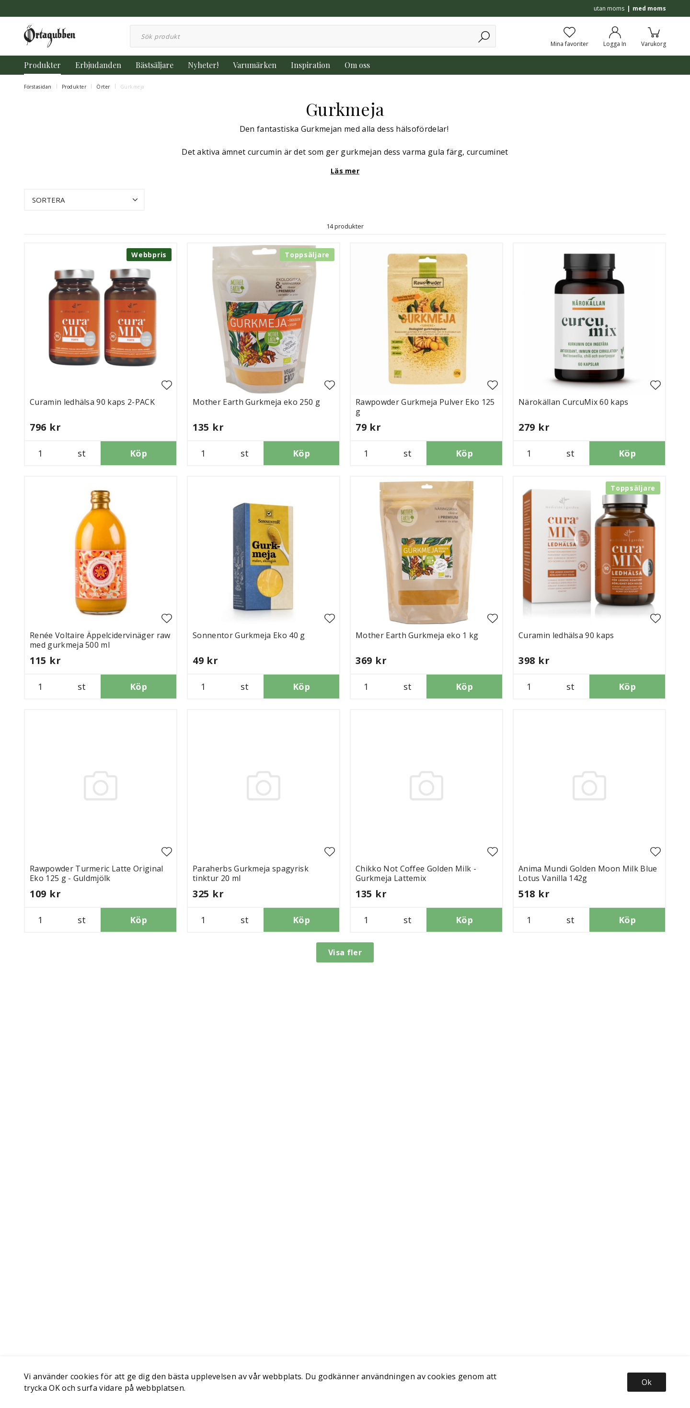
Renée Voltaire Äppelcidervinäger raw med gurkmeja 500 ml (100, 640)
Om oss (357, 65)
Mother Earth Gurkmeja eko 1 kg (417, 635)
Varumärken (254, 65)
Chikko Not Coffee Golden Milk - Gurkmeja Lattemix (416, 873)
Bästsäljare (154, 65)
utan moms (609, 8)
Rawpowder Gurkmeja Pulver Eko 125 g (425, 407)
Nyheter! (203, 65)
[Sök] (484, 36)
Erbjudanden (98, 65)
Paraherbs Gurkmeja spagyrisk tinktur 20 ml (251, 873)
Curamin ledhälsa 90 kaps (566, 635)
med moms (649, 8)
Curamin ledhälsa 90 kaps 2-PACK (92, 402)
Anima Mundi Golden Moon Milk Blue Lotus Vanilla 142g (587, 873)
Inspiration (310, 65)
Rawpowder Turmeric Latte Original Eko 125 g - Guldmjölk (96, 873)
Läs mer (345, 170)
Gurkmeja (132, 86)
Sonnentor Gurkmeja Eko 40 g (249, 635)
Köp (138, 453)
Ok (647, 1382)
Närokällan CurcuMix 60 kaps (573, 402)
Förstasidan (38, 86)
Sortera (86, 200)
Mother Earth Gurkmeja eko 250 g (256, 402)
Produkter (42, 65)
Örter (103, 86)
